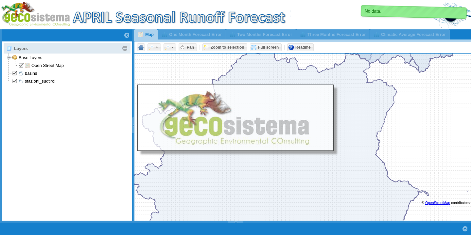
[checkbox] (21, 65)
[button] (146, 34)
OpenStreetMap (437, 203)
